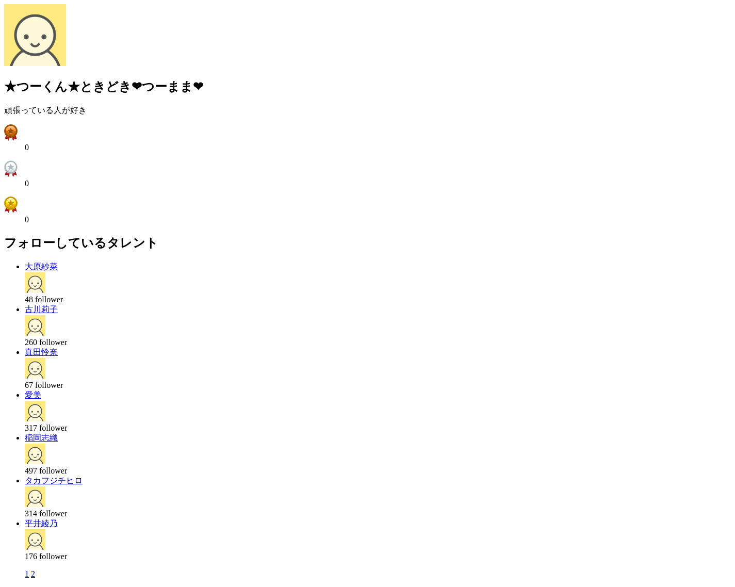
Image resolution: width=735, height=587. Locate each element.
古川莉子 (41, 309)
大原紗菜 (41, 266)
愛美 (33, 394)
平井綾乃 (41, 523)
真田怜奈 (41, 352)
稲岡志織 (41, 437)
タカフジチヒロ (54, 480)
